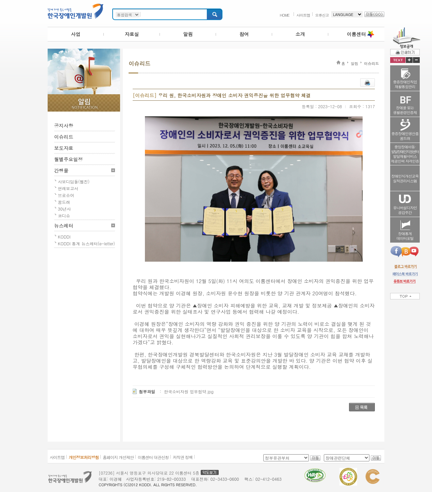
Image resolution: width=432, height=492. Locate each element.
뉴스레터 (63, 225)
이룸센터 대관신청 (153, 457)
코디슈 (64, 215)
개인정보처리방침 (84, 457)
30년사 (64, 209)
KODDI (64, 237)
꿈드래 (64, 202)
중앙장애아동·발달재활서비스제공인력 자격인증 (405, 154)
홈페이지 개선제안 (118, 457)
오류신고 (322, 15)
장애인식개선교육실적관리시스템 (405, 178)
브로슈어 (66, 195)
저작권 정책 (183, 457)
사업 (76, 34)
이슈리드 (63, 136)
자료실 (132, 34)
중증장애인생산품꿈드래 (405, 136)
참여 (244, 34)
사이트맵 (303, 15)
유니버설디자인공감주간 (405, 210)
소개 (300, 34)
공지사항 (63, 125)
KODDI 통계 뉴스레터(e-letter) (86, 243)
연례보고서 (68, 188)
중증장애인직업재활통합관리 (405, 84)
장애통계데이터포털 (405, 236)
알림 (188, 34)
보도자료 (63, 148)
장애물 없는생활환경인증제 (405, 110)
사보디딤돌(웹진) (73, 181)
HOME (284, 15)
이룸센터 (356, 34)
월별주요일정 (68, 159)
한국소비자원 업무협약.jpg (189, 391)
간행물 (61, 170)
